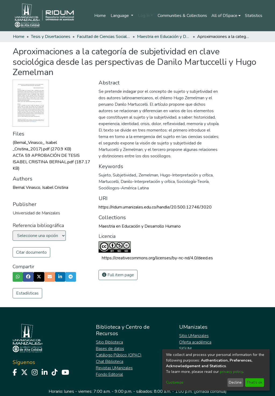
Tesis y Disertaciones (50, 37)
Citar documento (31, 252)
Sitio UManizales (194, 335)
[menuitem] (226, 15)
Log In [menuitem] (144, 16)
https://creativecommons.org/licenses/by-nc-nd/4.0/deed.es (157, 258)
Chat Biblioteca (109, 361)
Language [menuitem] (120, 16)
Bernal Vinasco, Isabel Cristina (40, 187)
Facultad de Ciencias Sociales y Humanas (104, 37)
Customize (174, 382)
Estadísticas (27, 293)
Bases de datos (110, 348)
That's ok (254, 382)
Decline (235, 382)
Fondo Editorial (109, 374)
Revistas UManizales (114, 368)
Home (100, 16)
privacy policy (231, 371)
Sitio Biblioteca (109, 342)
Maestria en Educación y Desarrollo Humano (164, 37)
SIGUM (185, 348)
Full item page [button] (118, 275)
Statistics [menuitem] (253, 16)
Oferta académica (195, 342)
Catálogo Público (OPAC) (119, 355)
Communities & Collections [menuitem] (182, 16)
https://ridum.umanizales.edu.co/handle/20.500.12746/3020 (155, 207)
